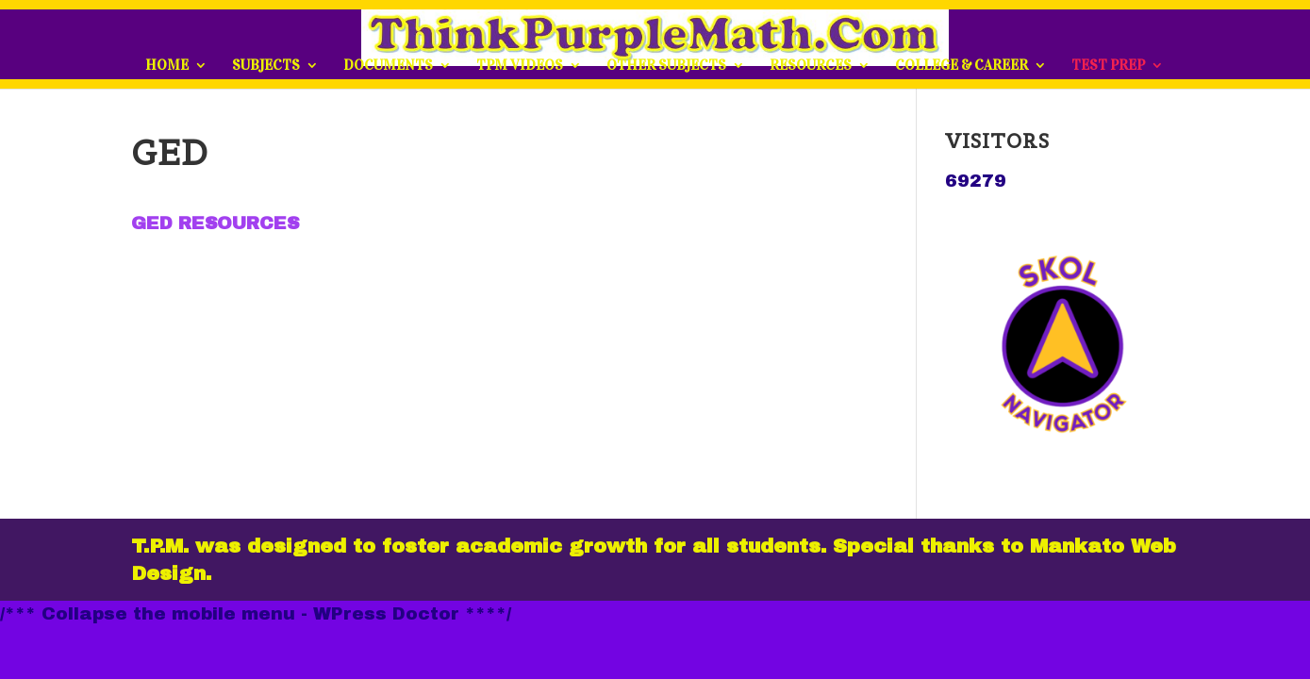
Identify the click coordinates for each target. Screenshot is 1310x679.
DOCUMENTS (388, 66)
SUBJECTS (266, 66)
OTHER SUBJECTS (666, 66)
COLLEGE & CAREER (961, 66)
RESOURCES (811, 66)
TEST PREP (1108, 66)
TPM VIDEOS (519, 66)
